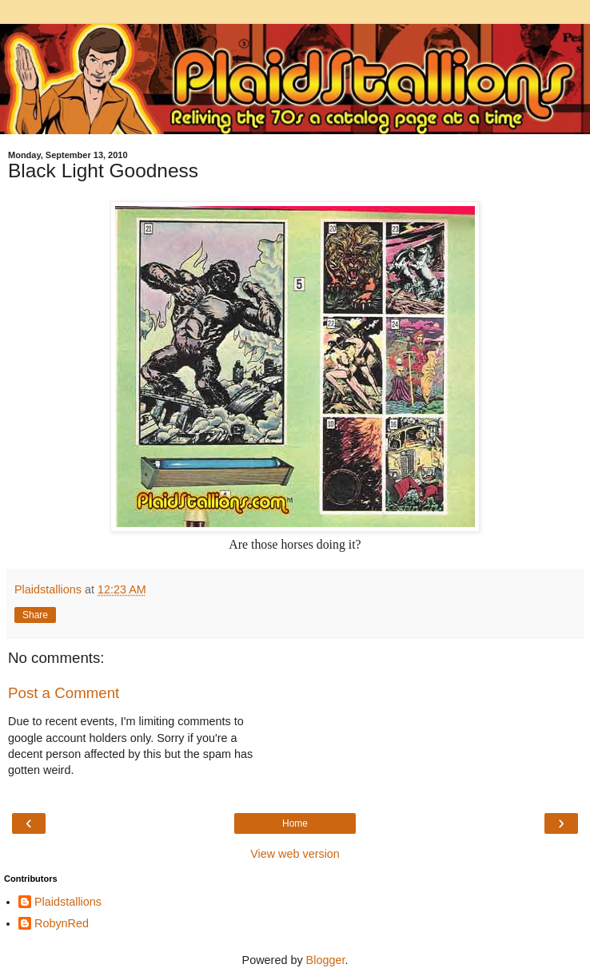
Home (295, 823)
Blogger (325, 960)
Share (35, 615)
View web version (295, 853)
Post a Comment (63, 692)
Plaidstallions (68, 901)
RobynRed (61, 923)
